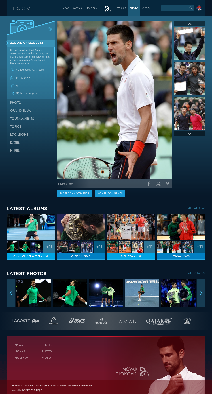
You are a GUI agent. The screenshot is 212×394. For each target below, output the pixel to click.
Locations (19, 135)
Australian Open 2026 (30, 256)
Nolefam (91, 8)
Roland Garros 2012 (26, 43)
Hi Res (15, 151)
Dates (15, 143)
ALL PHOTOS (196, 273)
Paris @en (37, 69)
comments (74, 193)
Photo (134, 8)
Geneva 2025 (131, 256)
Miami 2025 (181, 256)
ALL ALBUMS (196, 208)
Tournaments (22, 119)
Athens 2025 (80, 256)
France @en (22, 69)
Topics (15, 127)
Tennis (121, 8)
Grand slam (20, 111)
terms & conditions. (82, 385)
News (65, 8)
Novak (77, 8)
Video (146, 8)
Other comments (110, 193)
